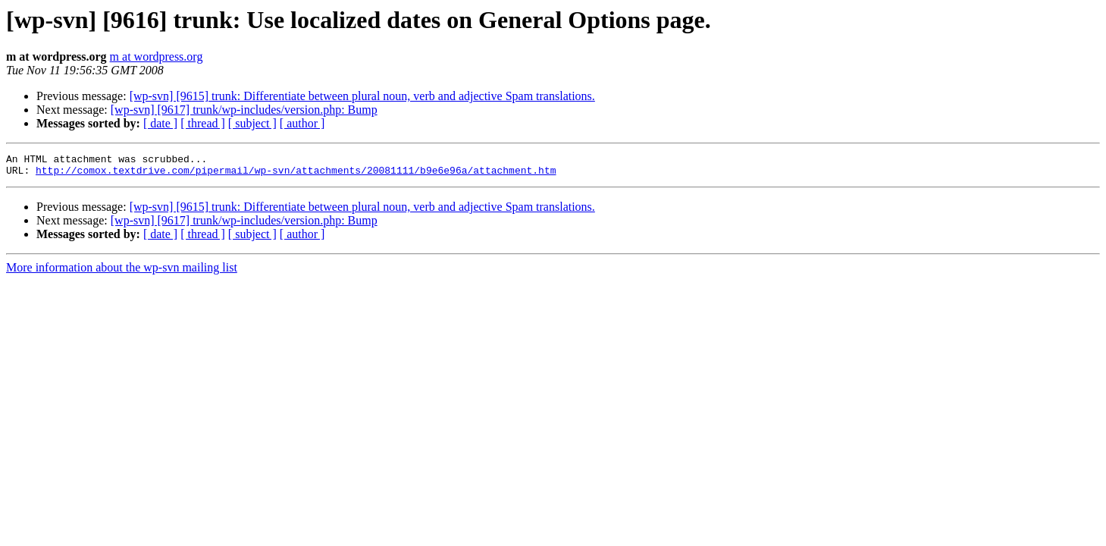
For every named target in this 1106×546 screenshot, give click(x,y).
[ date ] (160, 123)
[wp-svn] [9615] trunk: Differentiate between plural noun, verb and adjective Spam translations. (362, 95)
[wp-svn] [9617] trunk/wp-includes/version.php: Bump (244, 109)
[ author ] (302, 123)
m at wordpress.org (156, 56)
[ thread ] (202, 123)
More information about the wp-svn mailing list (121, 271)
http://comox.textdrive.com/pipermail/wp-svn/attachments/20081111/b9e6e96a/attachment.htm (296, 174)
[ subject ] (252, 123)
